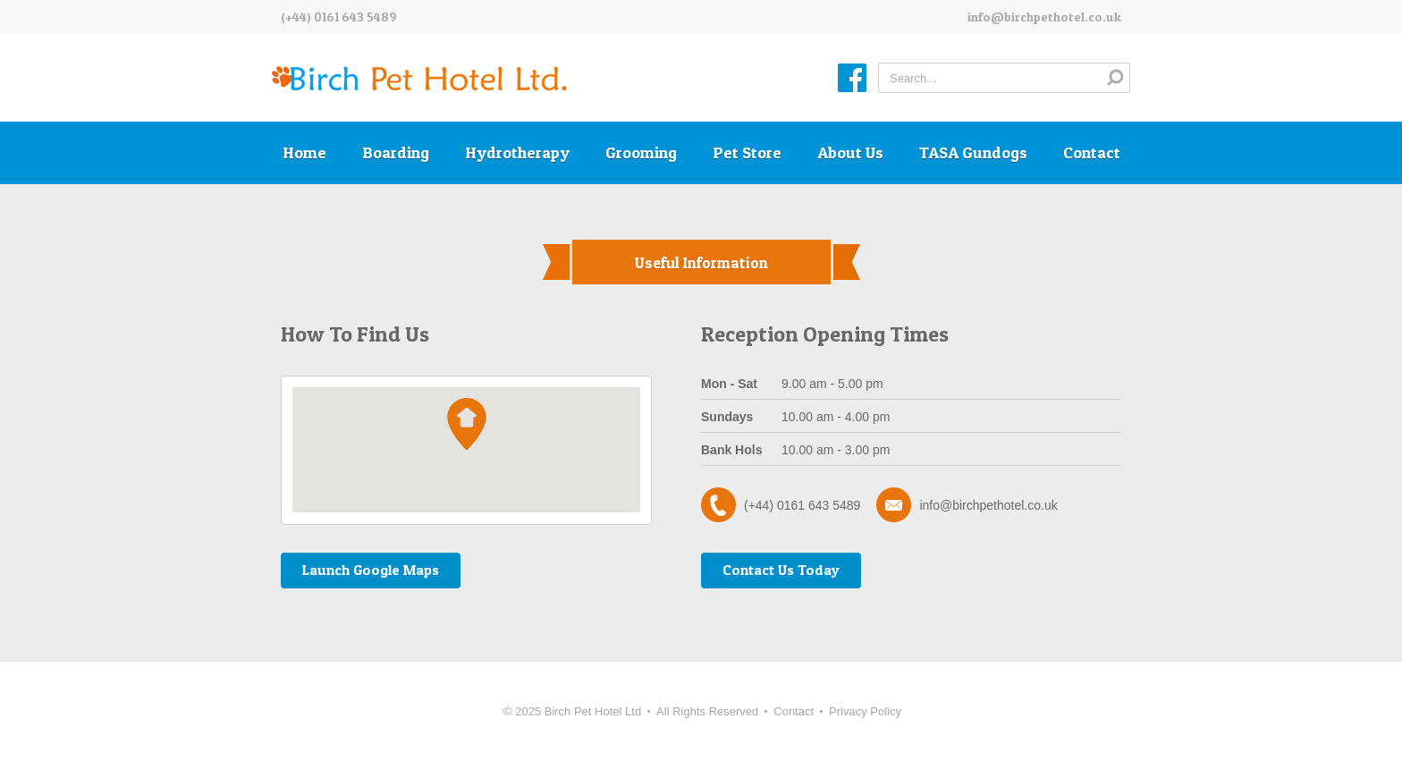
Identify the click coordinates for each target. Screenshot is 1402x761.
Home (304, 152)
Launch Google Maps (370, 570)
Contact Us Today (781, 570)
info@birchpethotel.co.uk (1044, 16)
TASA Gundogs (973, 152)
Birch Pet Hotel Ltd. (419, 79)
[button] (467, 424)
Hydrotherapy (517, 152)
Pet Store (747, 152)
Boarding (395, 152)
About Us (850, 152)
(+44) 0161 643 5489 (339, 16)
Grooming (641, 152)
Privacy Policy (865, 711)
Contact (1091, 152)
